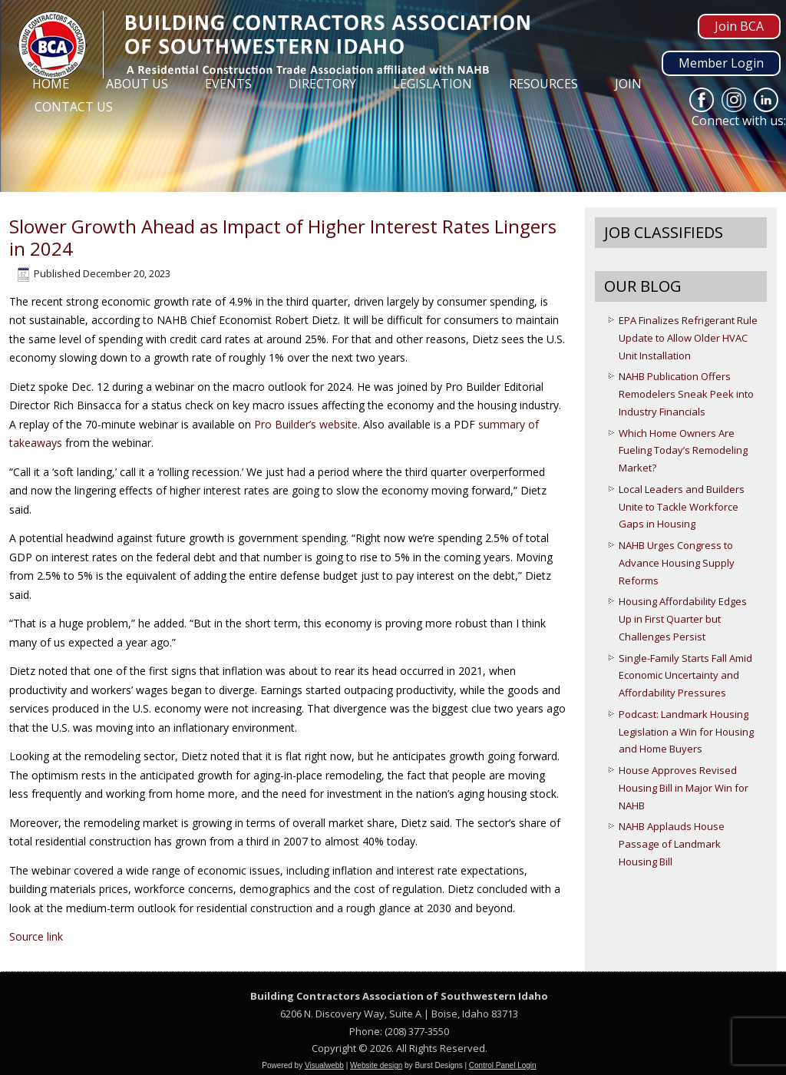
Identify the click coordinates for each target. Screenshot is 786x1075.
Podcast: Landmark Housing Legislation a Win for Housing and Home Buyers (686, 731)
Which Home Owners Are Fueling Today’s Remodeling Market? (683, 450)
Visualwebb (324, 1065)
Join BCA (739, 26)
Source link (36, 936)
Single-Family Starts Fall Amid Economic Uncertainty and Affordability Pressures (685, 675)
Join (628, 83)
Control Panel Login (503, 1065)
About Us (137, 83)
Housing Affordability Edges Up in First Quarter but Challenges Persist (683, 618)
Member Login (721, 63)
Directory (322, 83)
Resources (543, 83)
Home (50, 83)
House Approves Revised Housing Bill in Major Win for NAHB (683, 787)
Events (228, 83)
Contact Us (74, 106)
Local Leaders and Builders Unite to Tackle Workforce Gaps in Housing (682, 506)
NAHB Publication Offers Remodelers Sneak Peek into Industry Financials (686, 393)
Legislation (432, 83)
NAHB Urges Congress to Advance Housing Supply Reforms (677, 562)
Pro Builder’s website (306, 424)
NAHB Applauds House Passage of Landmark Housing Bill (672, 843)
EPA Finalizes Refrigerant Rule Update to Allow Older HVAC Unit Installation (688, 337)
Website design (376, 1065)
